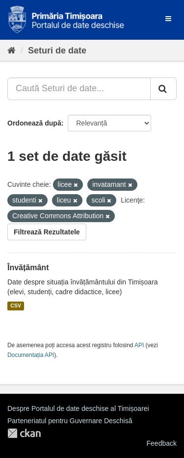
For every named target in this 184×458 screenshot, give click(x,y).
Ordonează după (34, 123)
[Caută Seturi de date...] (79, 88)
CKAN (24, 433)
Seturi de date (57, 50)
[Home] (11, 50)
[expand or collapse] (168, 18)
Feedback (162, 443)
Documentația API (30, 355)
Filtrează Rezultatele (47, 232)
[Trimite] (163, 88)
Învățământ (28, 267)
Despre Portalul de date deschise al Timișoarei (78, 408)
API (139, 345)
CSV (15, 306)
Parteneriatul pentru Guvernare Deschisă (69, 421)
